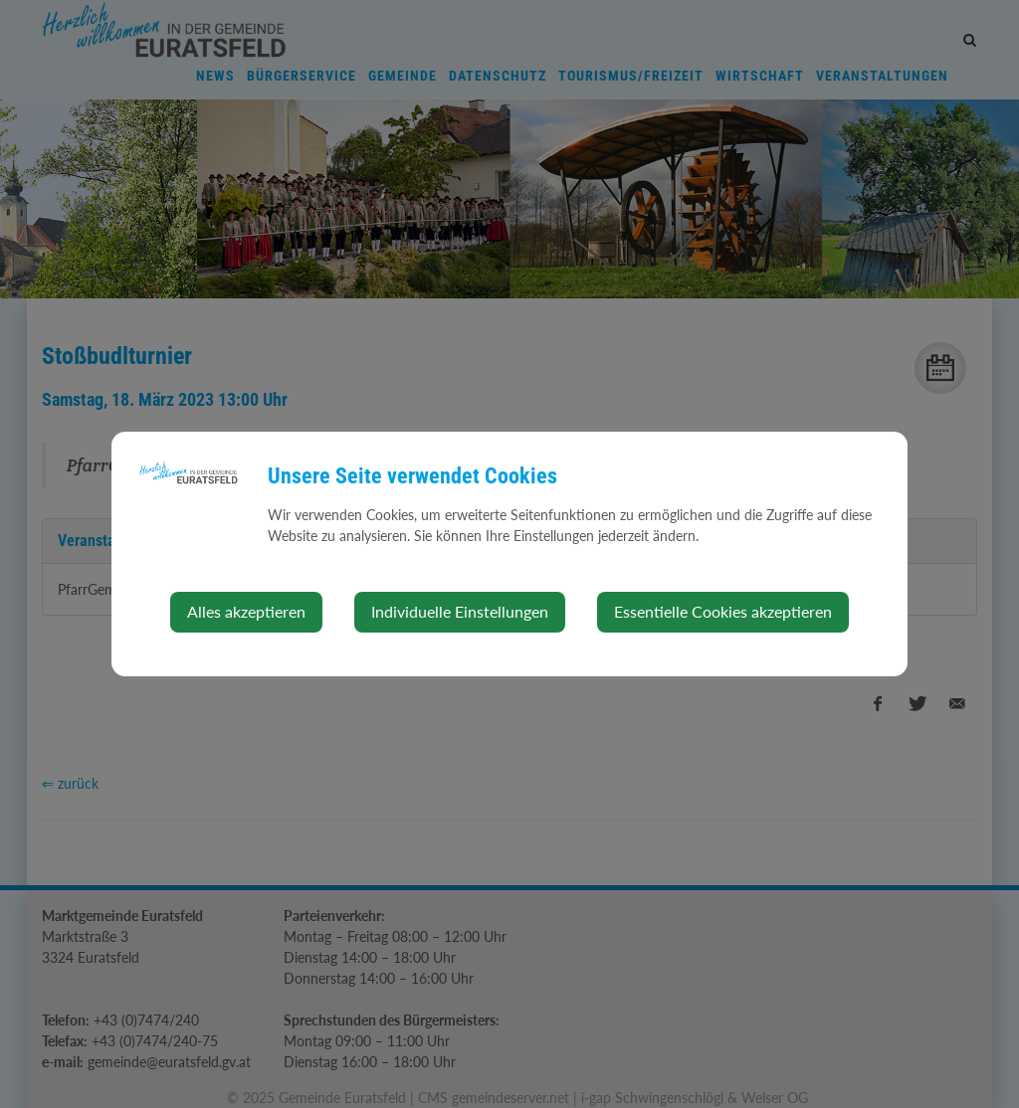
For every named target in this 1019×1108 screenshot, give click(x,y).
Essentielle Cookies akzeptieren (723, 611)
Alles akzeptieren (246, 611)
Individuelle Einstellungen (459, 611)
